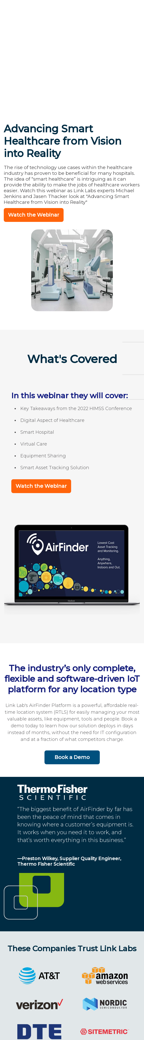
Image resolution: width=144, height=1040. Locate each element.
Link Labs (23, 1033)
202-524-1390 (62, 1033)
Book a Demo (72, 695)
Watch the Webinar (33, 154)
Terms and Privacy (113, 1033)
